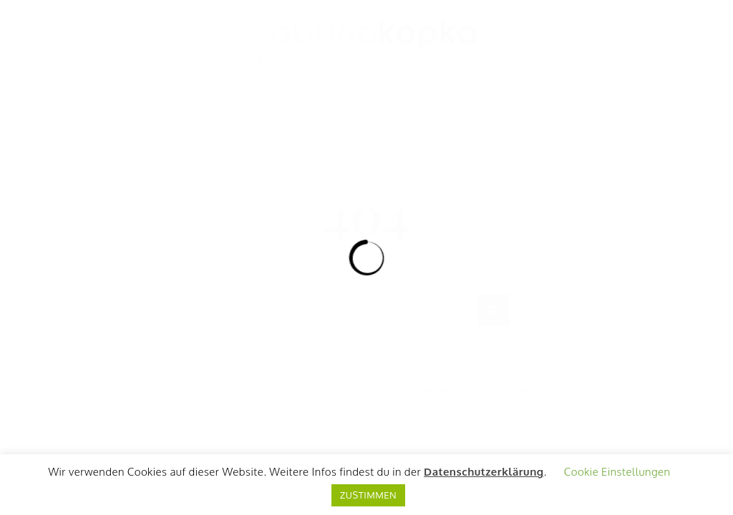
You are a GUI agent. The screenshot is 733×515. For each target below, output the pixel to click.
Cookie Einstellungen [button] (617, 472)
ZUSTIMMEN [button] (368, 495)
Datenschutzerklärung (484, 472)
